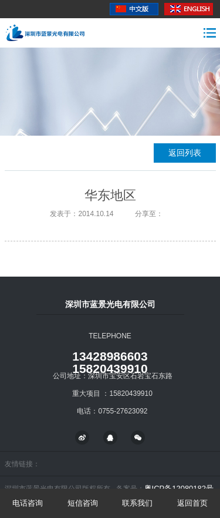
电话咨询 (27, 503)
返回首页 (192, 503)
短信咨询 (82, 503)
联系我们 (137, 503)
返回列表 (184, 152)
